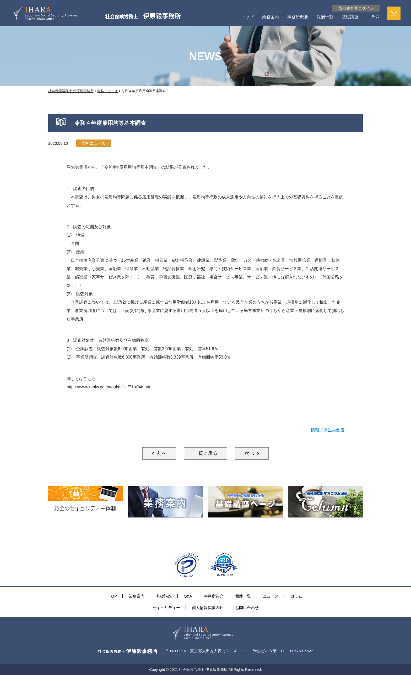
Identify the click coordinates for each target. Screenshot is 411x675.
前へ (161, 453)
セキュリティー (166, 607)
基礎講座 (350, 17)
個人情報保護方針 (207, 607)
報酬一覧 (325, 17)
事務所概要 (297, 17)
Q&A (188, 596)
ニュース (271, 596)
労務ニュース (93, 143)
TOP (113, 596)
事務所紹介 (214, 596)
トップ (247, 17)
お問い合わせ (247, 607)
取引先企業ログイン (356, 8)
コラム (373, 17)
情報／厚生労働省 (327, 430)
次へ (250, 453)
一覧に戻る (205, 453)
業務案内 (270, 17)
